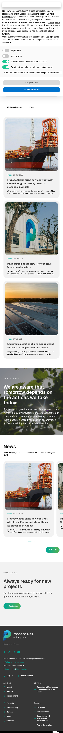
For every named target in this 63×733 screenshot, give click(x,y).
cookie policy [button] (54, 22)
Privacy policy (9, 669)
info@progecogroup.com (13, 662)
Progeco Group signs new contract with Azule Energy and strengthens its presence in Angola (30, 183)
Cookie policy (21, 669)
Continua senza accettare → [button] (31, 5)
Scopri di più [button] (31, 82)
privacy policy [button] (8, 16)
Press (9, 175)
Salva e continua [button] (31, 89)
